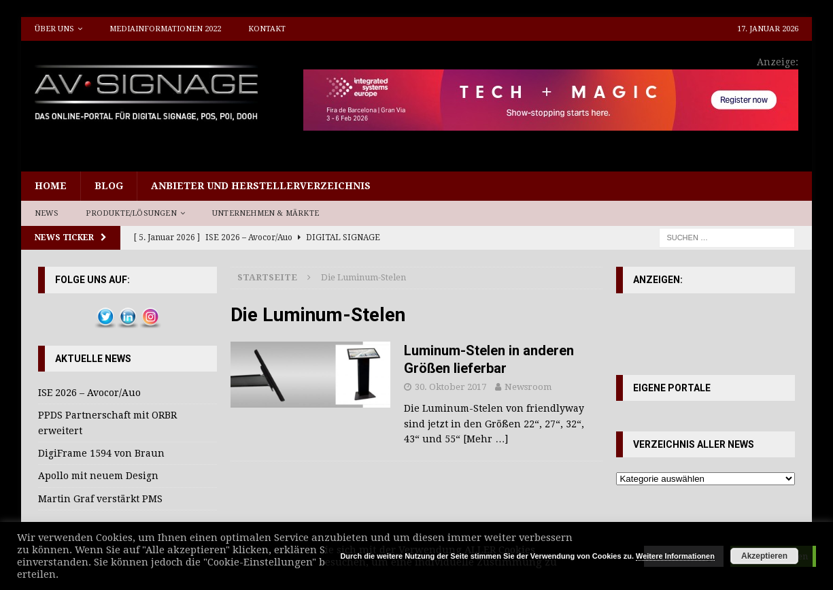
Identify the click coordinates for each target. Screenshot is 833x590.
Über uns (54, 28)
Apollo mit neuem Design (98, 475)
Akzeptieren (764, 556)
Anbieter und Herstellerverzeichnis (261, 185)
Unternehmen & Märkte (265, 213)
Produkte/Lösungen (131, 213)
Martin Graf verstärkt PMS (100, 498)
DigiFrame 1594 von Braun (101, 453)
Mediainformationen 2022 (165, 28)
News (47, 213)
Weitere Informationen (675, 556)
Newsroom (528, 387)
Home (51, 185)
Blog (109, 185)
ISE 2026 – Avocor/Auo (89, 392)
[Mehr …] (485, 438)
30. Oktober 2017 (450, 387)
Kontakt (267, 28)
